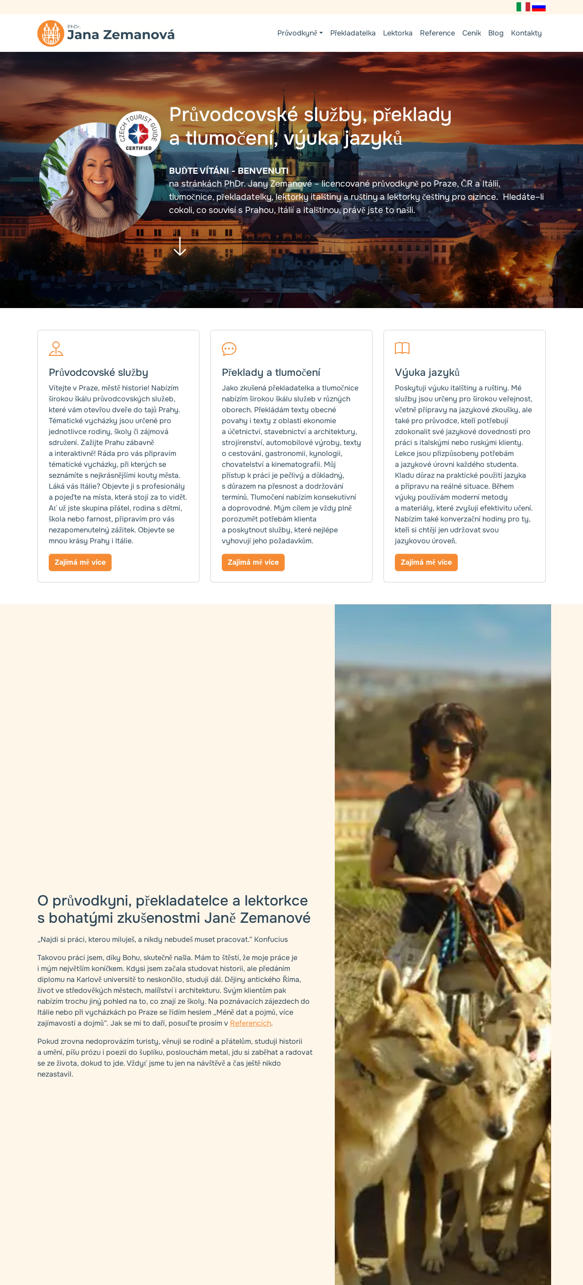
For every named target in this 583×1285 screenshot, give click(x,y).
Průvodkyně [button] (297, 33)
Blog (496, 33)
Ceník (471, 33)
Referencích (250, 1023)
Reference (437, 33)
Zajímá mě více (80, 562)
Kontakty (526, 33)
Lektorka (398, 33)
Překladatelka (353, 33)
